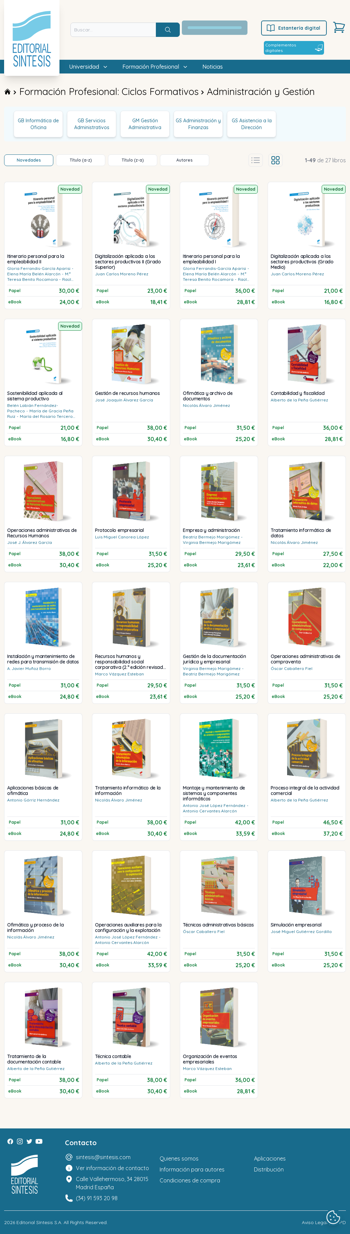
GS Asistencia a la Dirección (252, 124)
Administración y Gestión (261, 91)
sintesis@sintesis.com (103, 1157)
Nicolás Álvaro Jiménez (206, 405)
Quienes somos (179, 1158)
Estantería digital (293, 28)
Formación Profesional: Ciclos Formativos (109, 91)
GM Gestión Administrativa (145, 124)
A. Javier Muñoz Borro (29, 668)
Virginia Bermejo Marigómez (212, 542)
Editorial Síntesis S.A (38, 1222)
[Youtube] (39, 1141)
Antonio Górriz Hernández (33, 800)
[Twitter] (29, 1141)
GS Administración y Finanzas (198, 124)
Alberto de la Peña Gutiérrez (299, 399)
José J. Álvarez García (29, 542)
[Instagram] (19, 1141)
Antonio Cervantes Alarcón (210, 810)
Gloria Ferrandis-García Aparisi (38, 268)
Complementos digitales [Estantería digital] (294, 47)
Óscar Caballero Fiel (291, 668)
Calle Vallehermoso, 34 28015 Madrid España (112, 1183)
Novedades (29, 160)
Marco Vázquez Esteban (119, 673)
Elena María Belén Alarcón (33, 273)
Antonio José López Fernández (214, 805)
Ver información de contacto (112, 1168)
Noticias (212, 66)
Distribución (269, 1169)
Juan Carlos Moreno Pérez (121, 273)
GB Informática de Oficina (38, 124)
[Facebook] (10, 1141)
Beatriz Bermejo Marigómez (211, 536)
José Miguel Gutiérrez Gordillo (301, 931)
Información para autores (192, 1169)
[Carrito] (339, 27)
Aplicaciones (270, 1158)
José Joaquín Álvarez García (124, 399)
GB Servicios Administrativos (91, 124)
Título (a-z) (81, 160)
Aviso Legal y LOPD (324, 1222)
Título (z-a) (133, 160)
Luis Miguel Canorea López (122, 536)
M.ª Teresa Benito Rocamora (38, 276)
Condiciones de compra (190, 1180)
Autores (184, 160)
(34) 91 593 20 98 (97, 1198)
